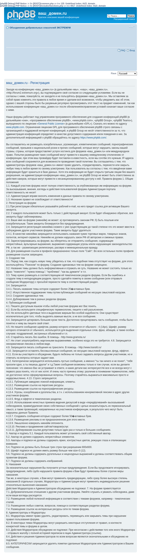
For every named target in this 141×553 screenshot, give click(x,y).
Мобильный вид (125, 27)
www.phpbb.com (15, 127)
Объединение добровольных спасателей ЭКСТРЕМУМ (40, 27)
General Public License (50, 123)
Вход (132, 50)
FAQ (123, 50)
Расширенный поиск (124, 19)
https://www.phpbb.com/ (93, 137)
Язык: (114, 73)
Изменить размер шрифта (132, 27)
